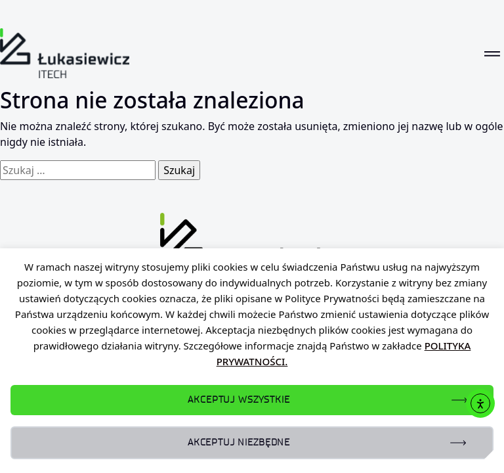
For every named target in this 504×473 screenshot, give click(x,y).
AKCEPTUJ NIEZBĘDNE (239, 442)
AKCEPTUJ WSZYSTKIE (238, 399)
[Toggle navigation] (492, 53)
